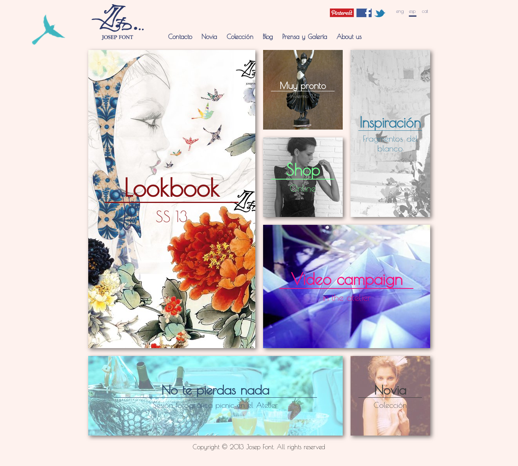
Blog (268, 36)
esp (412, 11)
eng (400, 11)
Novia (209, 36)
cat (425, 11)
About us (348, 36)
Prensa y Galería (304, 36)
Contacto (180, 36)
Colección (239, 36)
